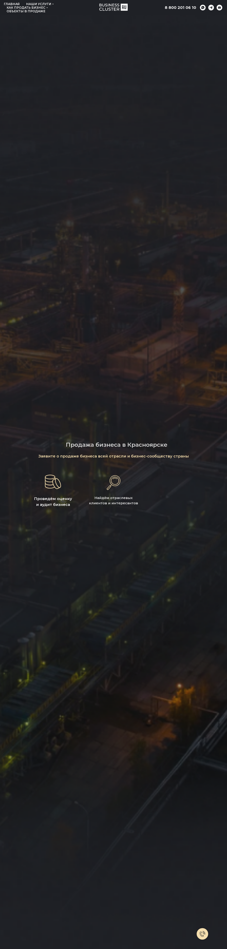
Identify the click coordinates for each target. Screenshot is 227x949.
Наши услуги (38, 4)
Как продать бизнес (26, 7)
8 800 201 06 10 (180, 7)
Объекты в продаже (26, 11)
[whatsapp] (203, 7)
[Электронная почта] (219, 7)
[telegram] (211, 7)
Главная (12, 4)
